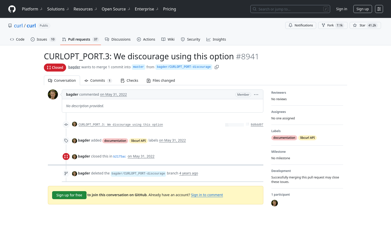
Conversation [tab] (62, 80)
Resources (86, 9)
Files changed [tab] (161, 80)
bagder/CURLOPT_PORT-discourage (184, 67)
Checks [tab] (129, 80)
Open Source (116, 9)
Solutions (58, 9)
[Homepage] (12, 9)
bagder (74, 67)
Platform (32, 9)
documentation (115, 141)
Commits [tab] (100, 80)
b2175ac (119, 157)
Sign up (363, 8)
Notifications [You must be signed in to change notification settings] (301, 25)
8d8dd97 (257, 125)
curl (18, 25)
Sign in (341, 8)
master (138, 67)
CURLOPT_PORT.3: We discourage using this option (121, 125)
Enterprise (147, 9)
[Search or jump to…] (290, 9)
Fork (332, 25)
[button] (256, 94)
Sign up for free (69, 195)
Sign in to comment (207, 194)
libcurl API (138, 141)
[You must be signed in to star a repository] (365, 25)
